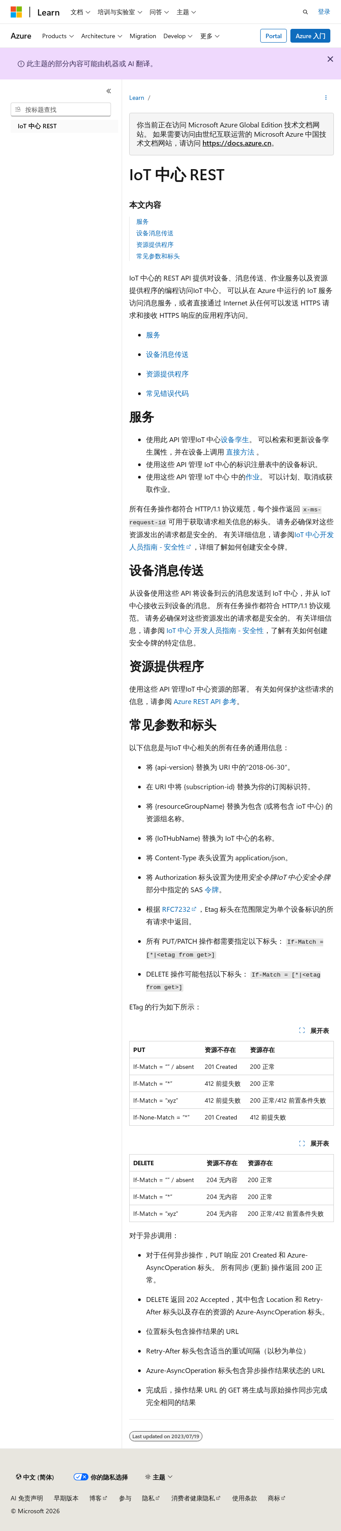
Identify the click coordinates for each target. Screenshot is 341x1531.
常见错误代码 (167, 393)
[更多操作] (326, 98)
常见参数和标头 (158, 256)
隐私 (148, 1498)
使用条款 (244, 1498)
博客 (95, 1498)
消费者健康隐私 (193, 1498)
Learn (136, 97)
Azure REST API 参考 (205, 701)
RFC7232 (176, 909)
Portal (274, 36)
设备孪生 (235, 439)
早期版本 (66, 1498)
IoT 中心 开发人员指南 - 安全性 (215, 630)
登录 (324, 11)
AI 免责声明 (27, 1498)
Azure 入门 (310, 36)
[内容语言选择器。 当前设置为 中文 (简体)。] (35, 1477)
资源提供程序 (155, 244)
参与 (125, 1498)
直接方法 (240, 451)
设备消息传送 (155, 233)
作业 (253, 476)
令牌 (212, 889)
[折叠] (108, 91)
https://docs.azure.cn (236, 142)
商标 (274, 1498)
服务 (142, 221)
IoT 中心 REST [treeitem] (37, 126)
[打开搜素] (305, 12)
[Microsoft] (16, 12)
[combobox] (61, 110)
